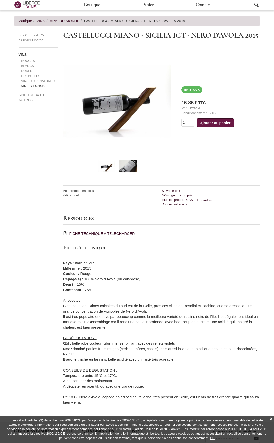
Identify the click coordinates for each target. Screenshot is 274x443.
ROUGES (28, 61)
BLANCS (27, 66)
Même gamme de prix (177, 195)
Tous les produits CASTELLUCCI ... (187, 200)
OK (212, 438)
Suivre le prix (171, 191)
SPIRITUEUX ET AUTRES (32, 97)
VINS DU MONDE (34, 86)
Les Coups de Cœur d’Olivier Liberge (34, 37)
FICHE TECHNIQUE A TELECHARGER (102, 233)
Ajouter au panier (215, 123)
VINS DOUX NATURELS (38, 81)
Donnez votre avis (174, 204)
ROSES (26, 71)
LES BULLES (30, 76)
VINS (23, 55)
